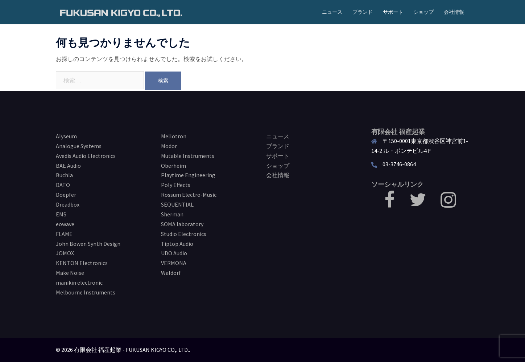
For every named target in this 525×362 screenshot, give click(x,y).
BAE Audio (68, 165)
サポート (393, 12)
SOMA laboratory (182, 224)
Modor (169, 146)
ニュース (332, 12)
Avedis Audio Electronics (86, 155)
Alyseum (66, 136)
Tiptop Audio (177, 243)
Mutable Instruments (187, 155)
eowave (65, 224)
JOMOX (65, 253)
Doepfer (66, 194)
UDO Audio (174, 253)
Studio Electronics (183, 233)
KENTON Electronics (82, 263)
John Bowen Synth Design (88, 243)
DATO (63, 184)
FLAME (64, 233)
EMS (61, 214)
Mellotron (173, 136)
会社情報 (454, 12)
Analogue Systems (79, 146)
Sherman (172, 214)
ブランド (362, 12)
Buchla (64, 175)
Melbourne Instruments (85, 292)
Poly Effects (175, 184)
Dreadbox (67, 204)
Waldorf (171, 272)
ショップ (423, 12)
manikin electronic (79, 282)
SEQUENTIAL (177, 204)
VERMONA (173, 263)
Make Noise (70, 272)
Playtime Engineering (188, 175)
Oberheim (173, 165)
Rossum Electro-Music (188, 194)
